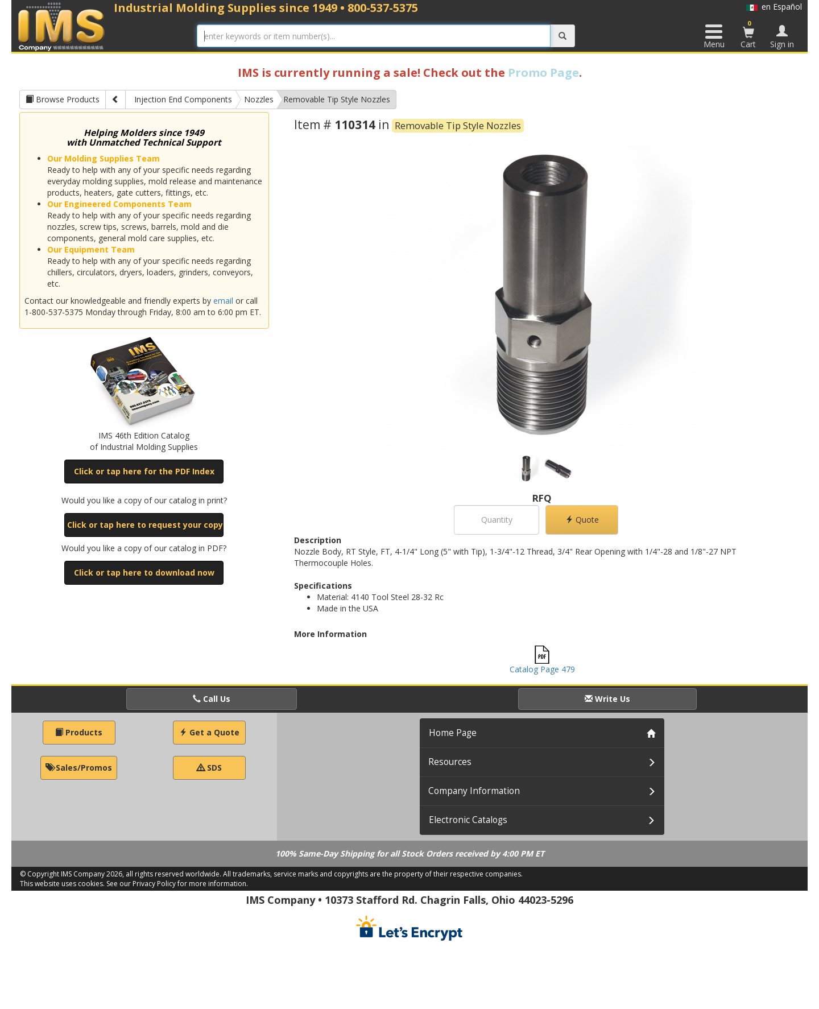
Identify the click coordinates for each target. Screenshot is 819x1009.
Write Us (607, 698)
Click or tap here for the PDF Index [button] (144, 471)
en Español (774, 6)
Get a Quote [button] (209, 732)
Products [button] (78, 732)
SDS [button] (209, 767)
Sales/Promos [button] (79, 767)
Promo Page (543, 72)
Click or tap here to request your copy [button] (145, 524)
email (223, 300)
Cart (748, 34)
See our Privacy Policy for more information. (177, 883)
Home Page (453, 733)
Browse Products (63, 99)
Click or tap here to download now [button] (144, 572)
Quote (582, 519)
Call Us (211, 698)
